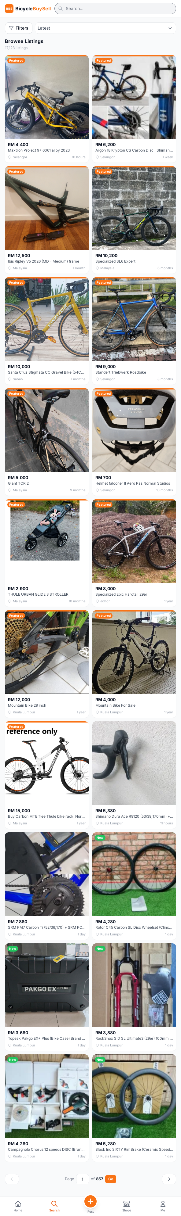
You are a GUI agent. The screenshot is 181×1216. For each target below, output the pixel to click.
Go (110, 1179)
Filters (18, 27)
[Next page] (169, 1179)
